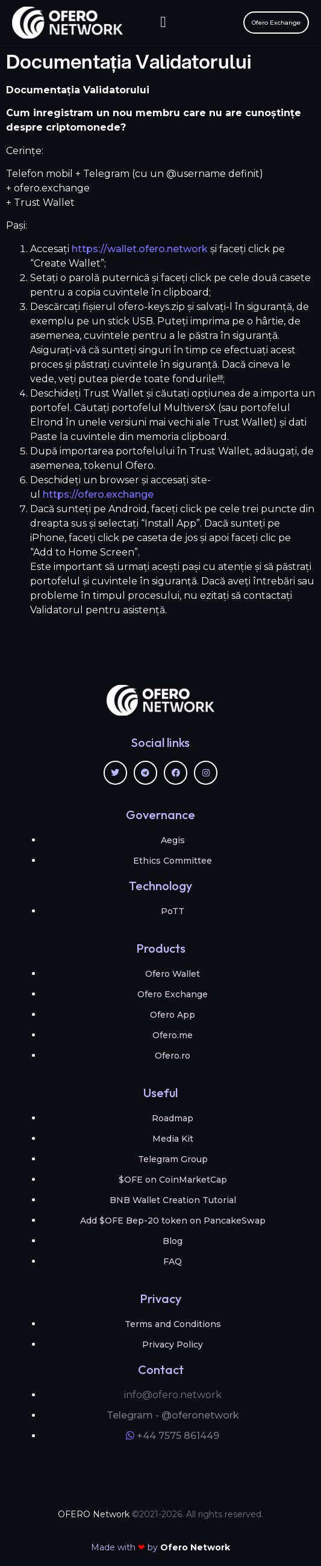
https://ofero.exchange (99, 494)
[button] (163, 22)
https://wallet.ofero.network (140, 249)
